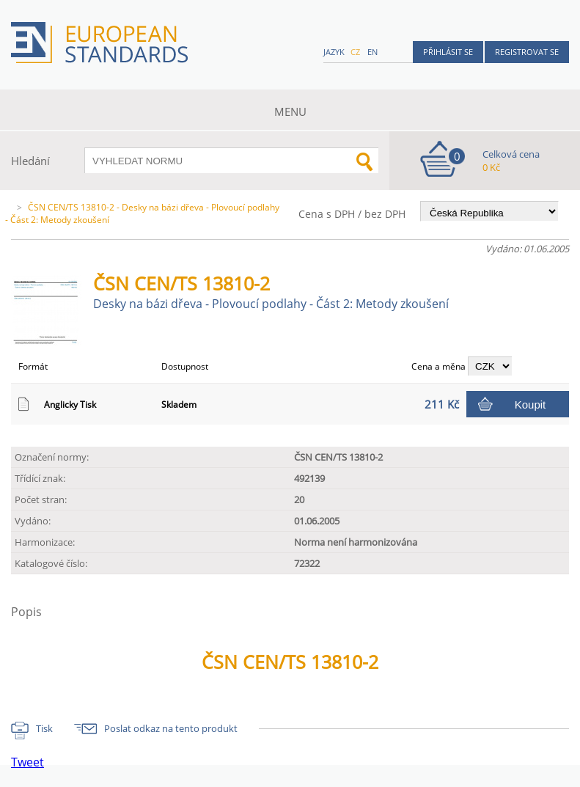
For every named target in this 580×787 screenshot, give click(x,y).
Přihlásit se (448, 51)
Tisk (44, 728)
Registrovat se (527, 51)
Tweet (27, 762)
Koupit (530, 404)
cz (355, 51)
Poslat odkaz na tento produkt (171, 728)
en (372, 51)
